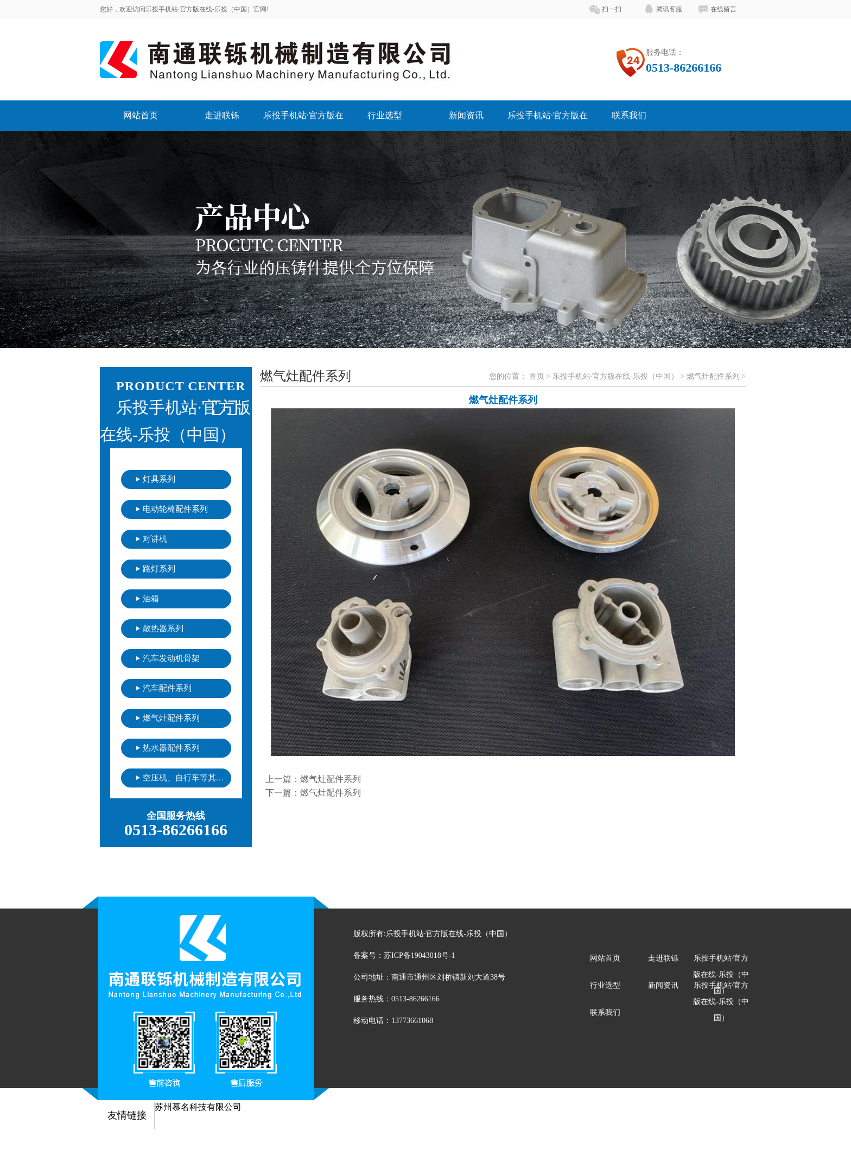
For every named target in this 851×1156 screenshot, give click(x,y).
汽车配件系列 (167, 688)
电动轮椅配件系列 (175, 509)
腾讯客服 (669, 9)
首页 (536, 376)
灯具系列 (159, 479)
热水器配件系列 (171, 748)
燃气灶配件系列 (171, 718)
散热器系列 (163, 628)
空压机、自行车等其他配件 (187, 777)
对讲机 (155, 539)
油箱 (151, 598)
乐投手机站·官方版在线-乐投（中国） (615, 376)
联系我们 (629, 115)
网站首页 (140, 115)
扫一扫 (611, 9)
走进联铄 (222, 115)
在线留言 (723, 9)
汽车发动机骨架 (171, 658)
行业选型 (384, 115)
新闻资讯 (466, 115)
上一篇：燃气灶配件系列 (313, 779)
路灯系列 (159, 568)
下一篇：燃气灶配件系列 (313, 792)
